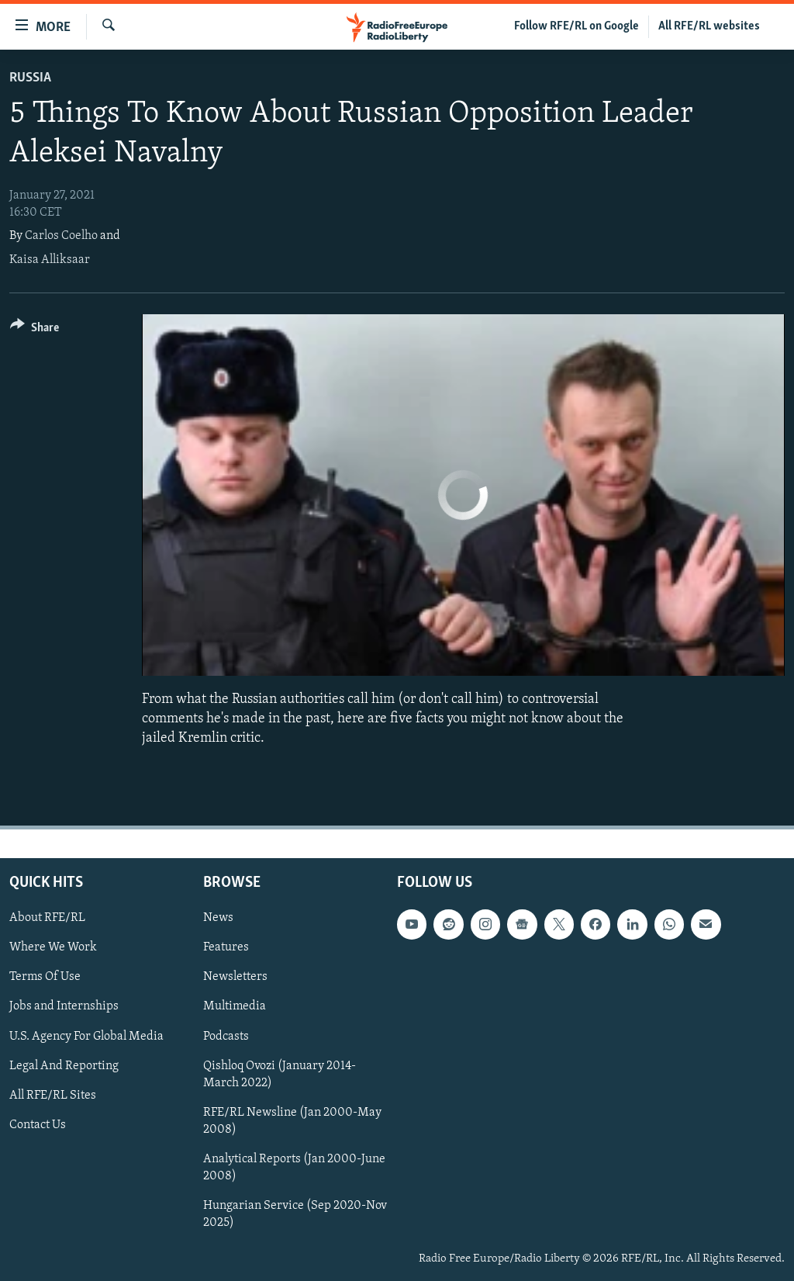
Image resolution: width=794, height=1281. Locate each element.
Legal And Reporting (64, 1065)
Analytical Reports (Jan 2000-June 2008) (294, 1167)
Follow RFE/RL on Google (576, 26)
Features (226, 947)
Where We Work (53, 947)
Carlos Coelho (61, 236)
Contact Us (37, 1124)
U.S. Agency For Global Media (86, 1036)
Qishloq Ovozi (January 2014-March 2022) (279, 1074)
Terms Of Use (45, 977)
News (218, 918)
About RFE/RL (47, 918)
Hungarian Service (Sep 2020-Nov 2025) (295, 1213)
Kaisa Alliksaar (49, 260)
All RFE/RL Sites (52, 1095)
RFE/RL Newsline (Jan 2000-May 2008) (292, 1120)
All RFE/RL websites (709, 26)
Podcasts (226, 1036)
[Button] (34, 330)
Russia (30, 78)
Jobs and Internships (64, 1006)
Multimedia (234, 1006)
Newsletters (235, 977)
